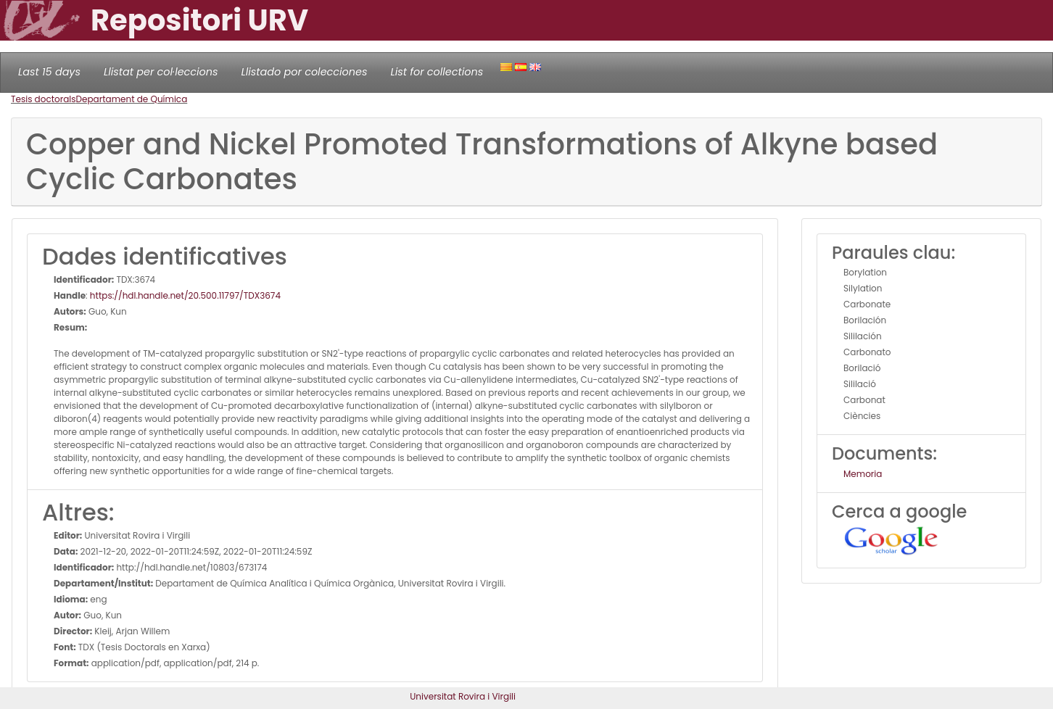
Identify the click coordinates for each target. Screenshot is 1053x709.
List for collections (436, 72)
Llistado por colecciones (304, 72)
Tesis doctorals (43, 99)
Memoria (862, 474)
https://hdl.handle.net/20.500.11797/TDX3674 (185, 295)
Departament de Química (132, 99)
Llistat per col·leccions (161, 72)
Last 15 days (49, 72)
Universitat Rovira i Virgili (463, 696)
